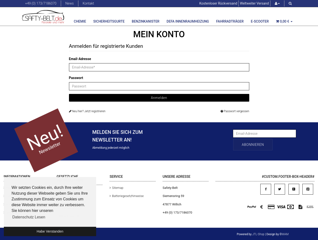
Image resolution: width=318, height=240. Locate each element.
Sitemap (117, 188)
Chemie (80, 21)
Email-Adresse (80, 59)
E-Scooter (260, 21)
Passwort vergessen (235, 111)
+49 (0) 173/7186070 (40, 3)
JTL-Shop (258, 234)
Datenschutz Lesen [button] (28, 217)
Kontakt (88, 3)
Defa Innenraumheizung (188, 21)
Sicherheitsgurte (109, 21)
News (69, 3)
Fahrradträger (229, 21)
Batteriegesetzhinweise (128, 196)
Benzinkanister (145, 21)
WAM (285, 234)
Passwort (76, 78)
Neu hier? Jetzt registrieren (87, 111)
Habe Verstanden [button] (50, 231)
